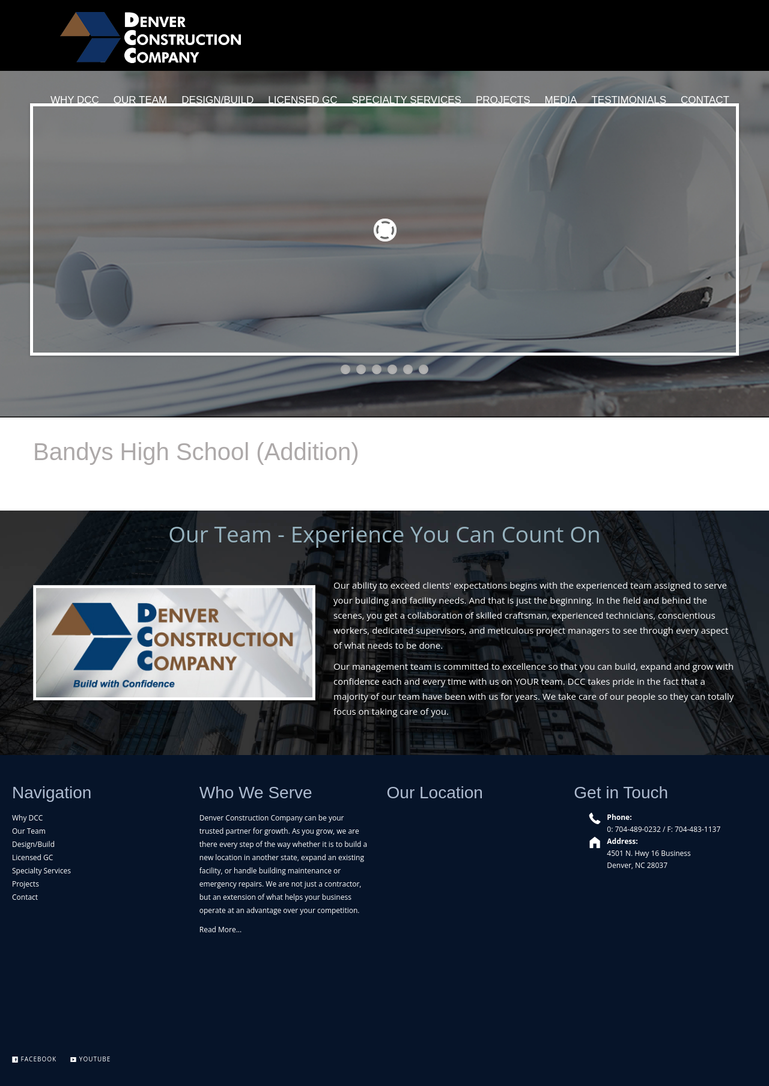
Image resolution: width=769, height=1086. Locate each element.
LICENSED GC (302, 100)
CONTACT (705, 100)
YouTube (90, 1059)
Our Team (29, 831)
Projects (25, 884)
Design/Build (33, 844)
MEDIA (561, 100)
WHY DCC (74, 100)
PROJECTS (503, 100)
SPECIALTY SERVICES (406, 100)
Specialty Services (41, 871)
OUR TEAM (140, 100)
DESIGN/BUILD (217, 100)
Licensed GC (32, 857)
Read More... (220, 929)
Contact (25, 897)
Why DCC (27, 818)
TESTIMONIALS (628, 100)
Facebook (34, 1059)
